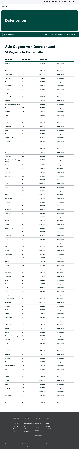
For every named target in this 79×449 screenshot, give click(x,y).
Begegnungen (26, 59)
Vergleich (60, 63)
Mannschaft (8, 59)
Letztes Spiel (43, 59)
